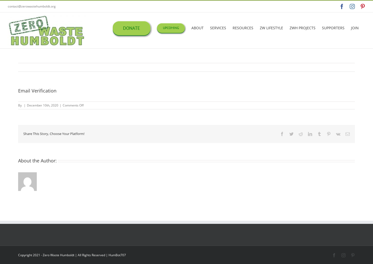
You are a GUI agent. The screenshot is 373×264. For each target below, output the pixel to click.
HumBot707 (117, 255)
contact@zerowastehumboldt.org (32, 6)
